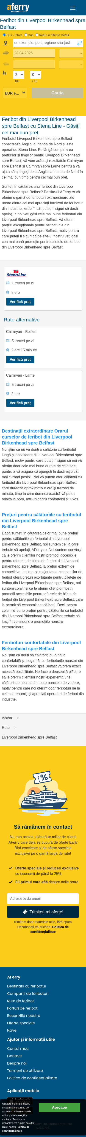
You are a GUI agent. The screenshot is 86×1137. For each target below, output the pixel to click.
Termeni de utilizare (25, 1070)
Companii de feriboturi (27, 993)
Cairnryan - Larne (20, 375)
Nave (12, 1030)
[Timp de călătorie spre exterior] (71, 53)
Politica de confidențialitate (32, 1078)
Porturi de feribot (22, 1008)
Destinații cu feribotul (26, 986)
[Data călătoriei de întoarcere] (34, 64)
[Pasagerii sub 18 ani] (35, 75)
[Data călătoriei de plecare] (34, 53)
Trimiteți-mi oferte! (42, 912)
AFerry (13, 977)
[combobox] (48, 43)
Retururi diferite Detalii (54, 35)
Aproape (59, 1107)
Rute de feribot (20, 1001)
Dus (30, 35)
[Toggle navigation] (73, 8)
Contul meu (18, 1048)
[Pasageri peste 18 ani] (18, 75)
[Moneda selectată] (15, 93)
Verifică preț (20, 302)
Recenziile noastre (23, 1015)
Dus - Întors (14, 35)
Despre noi (17, 1063)
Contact (14, 1056)
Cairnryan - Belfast (21, 332)
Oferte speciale (21, 1023)
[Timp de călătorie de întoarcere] (71, 64)
